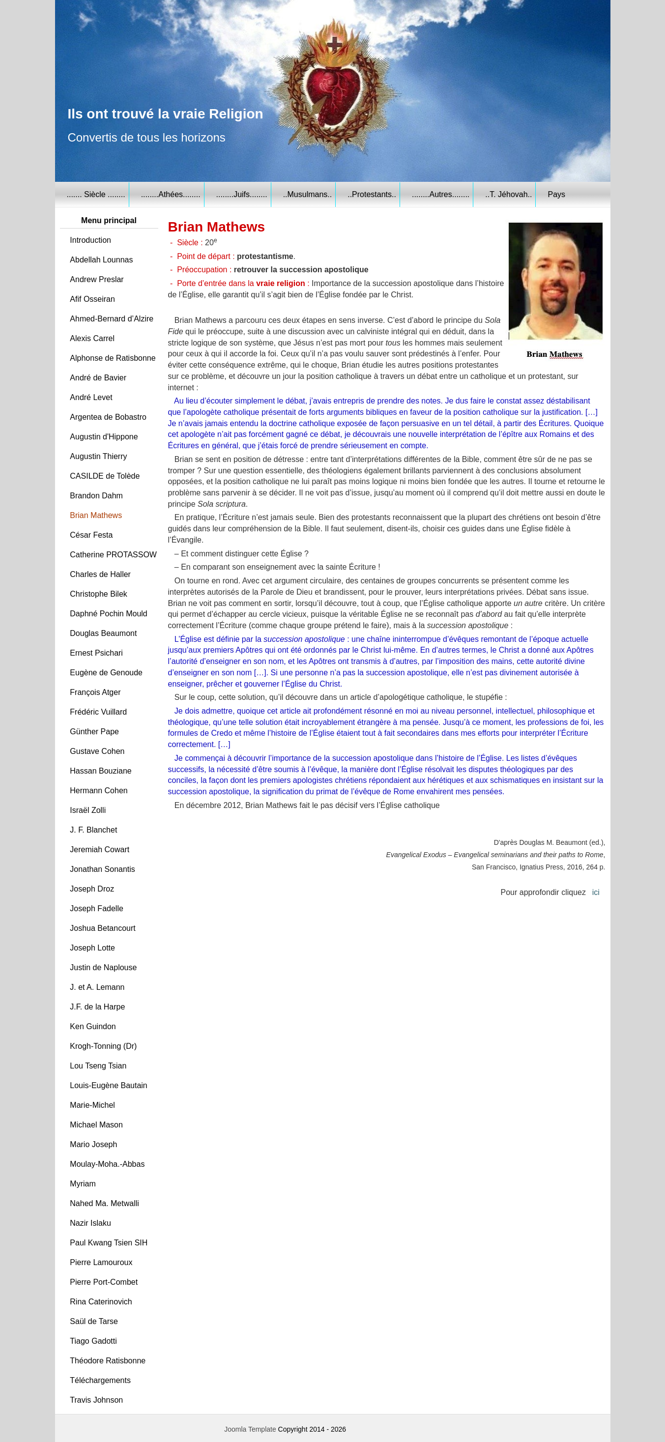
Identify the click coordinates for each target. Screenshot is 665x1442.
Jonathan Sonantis (102, 869)
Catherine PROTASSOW (113, 554)
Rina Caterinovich (101, 1302)
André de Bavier (98, 378)
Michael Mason (96, 1125)
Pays (556, 194)
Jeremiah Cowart (99, 849)
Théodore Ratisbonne (107, 1360)
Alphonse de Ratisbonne (112, 358)
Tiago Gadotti (93, 1341)
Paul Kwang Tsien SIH (108, 1243)
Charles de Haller (100, 574)
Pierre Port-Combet (104, 1282)
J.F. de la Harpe (97, 1007)
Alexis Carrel (92, 338)
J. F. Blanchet (93, 830)
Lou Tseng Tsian (98, 1066)
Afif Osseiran (92, 299)
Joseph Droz (92, 889)
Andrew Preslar (96, 279)
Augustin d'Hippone (104, 437)
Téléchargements (100, 1380)
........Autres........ (440, 194)
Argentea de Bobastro (108, 417)
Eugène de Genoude (106, 672)
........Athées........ (171, 194)
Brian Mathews (96, 515)
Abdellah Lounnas (101, 260)
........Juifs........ (241, 194)
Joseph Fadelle (96, 908)
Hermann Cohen (98, 790)
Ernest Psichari (96, 653)
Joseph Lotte (92, 948)
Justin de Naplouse (103, 967)
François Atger (95, 692)
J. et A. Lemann (97, 987)
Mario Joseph (93, 1144)
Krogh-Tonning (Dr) (103, 1046)
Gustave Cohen (97, 751)
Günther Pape (94, 731)
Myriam (82, 1184)
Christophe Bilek (98, 594)
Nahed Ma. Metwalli (104, 1203)
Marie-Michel (92, 1105)
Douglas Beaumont (103, 633)
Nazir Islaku (90, 1223)
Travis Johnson (96, 1400)
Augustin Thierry (98, 456)
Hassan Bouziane (100, 771)
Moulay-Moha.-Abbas (107, 1164)
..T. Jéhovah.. (508, 194)
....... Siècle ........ (96, 194)
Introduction (90, 240)
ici (596, 892)
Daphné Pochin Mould (108, 613)
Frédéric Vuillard (98, 712)
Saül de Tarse (94, 1321)
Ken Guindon (93, 1026)
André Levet (91, 397)
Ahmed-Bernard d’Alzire (111, 319)
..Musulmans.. (307, 194)
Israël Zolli (88, 810)
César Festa (91, 535)
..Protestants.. (371, 194)
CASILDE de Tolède (105, 476)
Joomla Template (250, 1429)
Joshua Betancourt (102, 928)
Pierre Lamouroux (101, 1262)
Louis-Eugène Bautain (108, 1085)
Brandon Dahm (96, 495)
